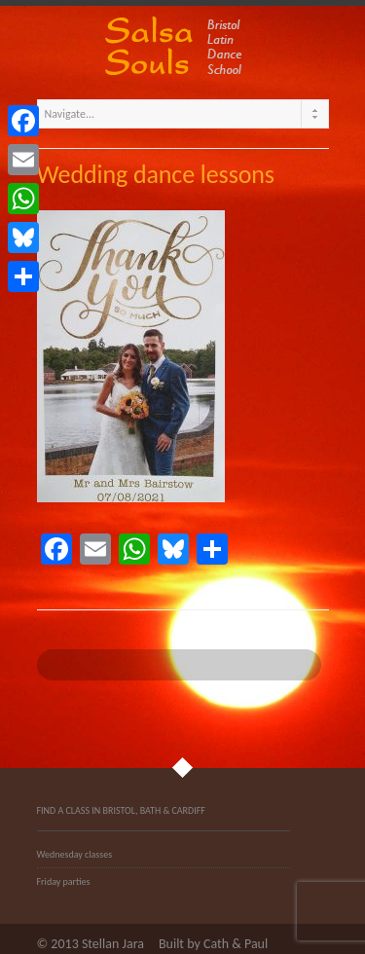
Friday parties (64, 881)
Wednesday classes (75, 854)
